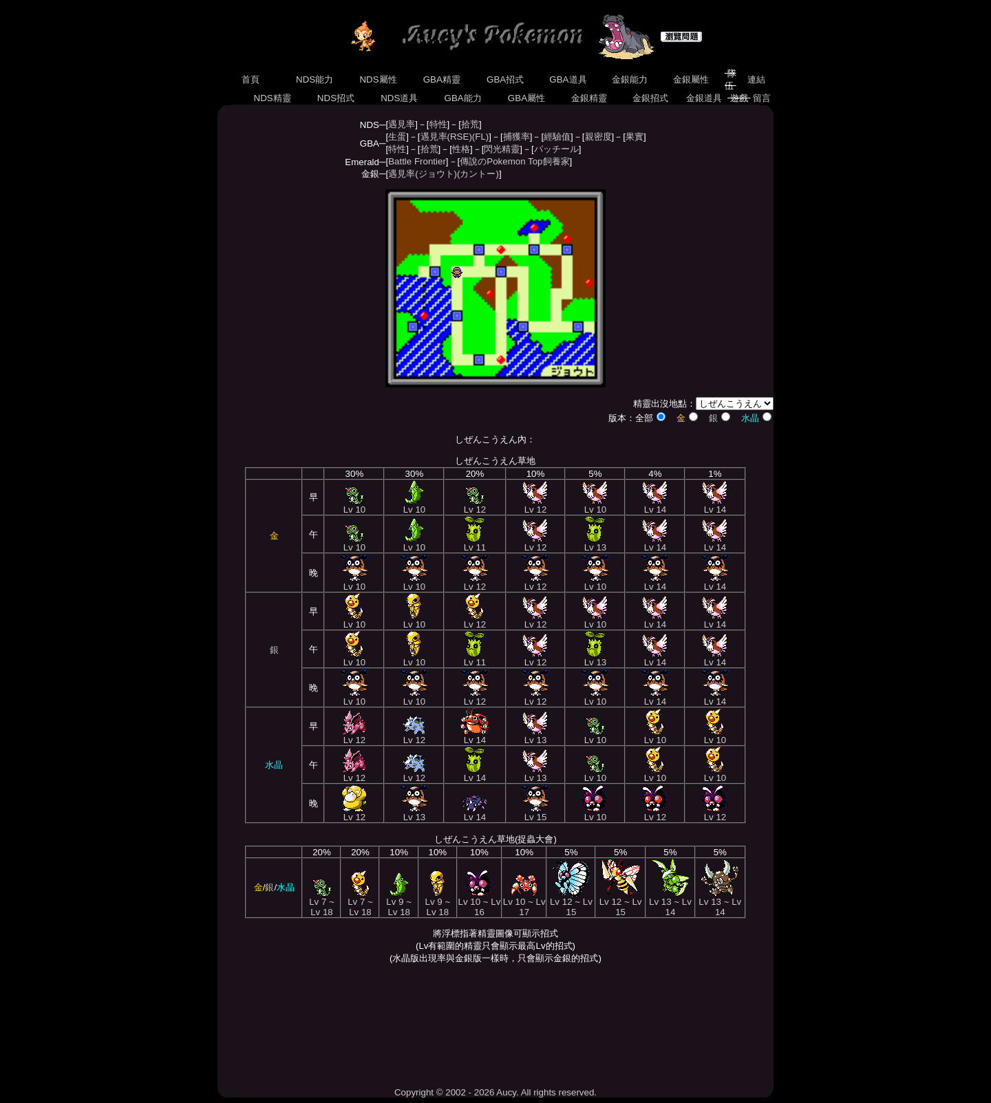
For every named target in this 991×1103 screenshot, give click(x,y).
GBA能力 (463, 98)
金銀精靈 (588, 98)
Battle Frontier (417, 161)
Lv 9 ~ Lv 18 (399, 902)
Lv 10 (354, 505)
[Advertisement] (495, 1025)
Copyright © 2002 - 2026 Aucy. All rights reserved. (495, 1092)
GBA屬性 (526, 98)
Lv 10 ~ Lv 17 (524, 902)
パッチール (556, 149)
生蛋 (397, 136)
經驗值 (557, 136)
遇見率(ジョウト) (422, 174)
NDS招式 (336, 98)
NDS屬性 (378, 79)
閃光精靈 (502, 149)
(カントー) (478, 174)
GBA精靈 (441, 79)
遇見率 (401, 124)
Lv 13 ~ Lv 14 (670, 902)
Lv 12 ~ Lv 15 (571, 902)
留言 (762, 98)
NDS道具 (400, 98)
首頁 (250, 79)
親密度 (598, 136)
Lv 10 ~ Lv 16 (479, 902)
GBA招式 (505, 79)
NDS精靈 (272, 98)
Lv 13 (595, 543)
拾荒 (470, 124)
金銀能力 (629, 79)
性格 (461, 149)
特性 (438, 124)
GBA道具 (568, 79)
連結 (756, 79)
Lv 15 (535, 813)
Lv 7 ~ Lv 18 (321, 902)
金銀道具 (704, 98)
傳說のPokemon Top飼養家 (514, 161)
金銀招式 (650, 98)
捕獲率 (516, 136)
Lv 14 (655, 505)
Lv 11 (475, 543)
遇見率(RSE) (446, 136)
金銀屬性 (690, 79)
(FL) (480, 136)
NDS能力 (314, 79)
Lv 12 (475, 505)
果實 (634, 136)
